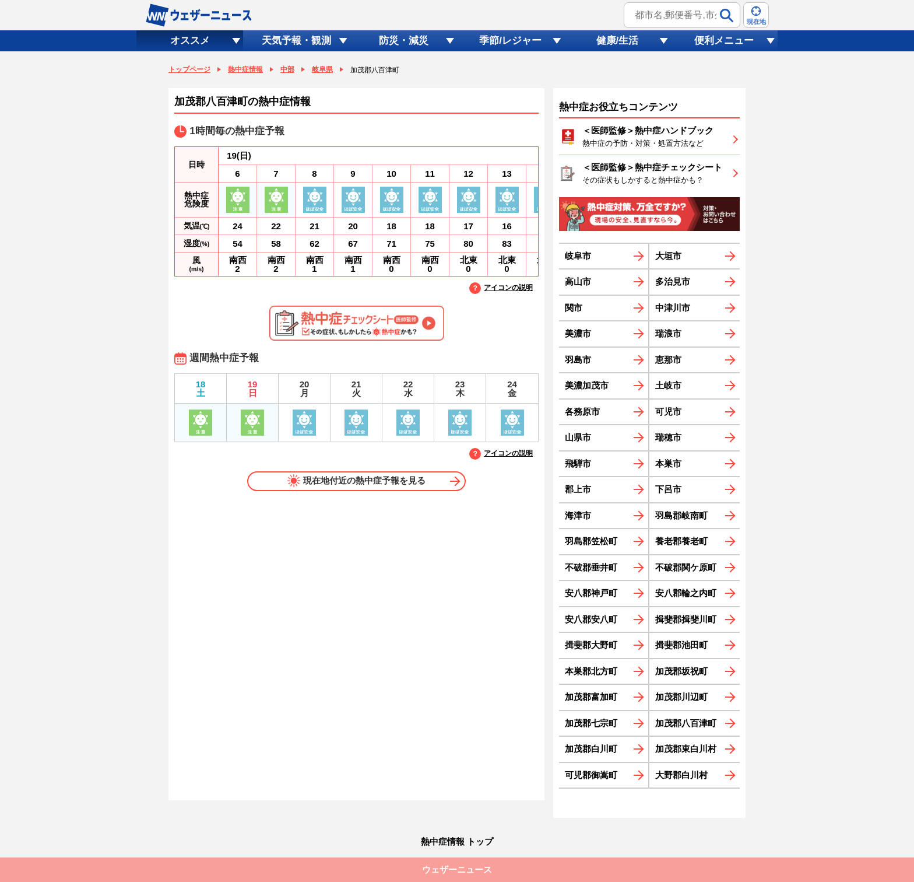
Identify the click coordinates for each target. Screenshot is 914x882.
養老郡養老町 (681, 541)
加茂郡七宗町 (591, 723)
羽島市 (578, 360)
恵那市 (668, 360)
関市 (573, 308)
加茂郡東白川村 (685, 749)
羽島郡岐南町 (681, 515)
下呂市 (668, 489)
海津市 (578, 515)
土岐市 (668, 385)
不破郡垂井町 (591, 567)
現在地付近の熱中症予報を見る (356, 480)
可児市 (668, 411)
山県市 (578, 437)
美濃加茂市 (587, 385)
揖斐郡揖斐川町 (685, 619)
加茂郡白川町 (591, 749)
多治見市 (672, 281)
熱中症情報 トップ (457, 841)
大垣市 (668, 256)
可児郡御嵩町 (591, 775)
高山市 (578, 281)
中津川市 (672, 308)
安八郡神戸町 (591, 593)
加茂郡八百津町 (685, 723)
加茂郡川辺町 (681, 697)
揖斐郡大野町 (591, 645)
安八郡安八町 (591, 619)
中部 (287, 69)
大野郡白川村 (681, 775)
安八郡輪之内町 (685, 593)
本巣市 (668, 463)
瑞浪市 (668, 333)
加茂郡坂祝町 (681, 671)
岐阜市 (578, 256)
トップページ (189, 69)
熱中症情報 (245, 69)
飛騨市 (578, 463)
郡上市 (578, 489)
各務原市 (582, 411)
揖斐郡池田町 (681, 645)
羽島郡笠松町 (591, 541)
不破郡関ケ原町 (685, 567)
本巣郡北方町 (591, 671)
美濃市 (578, 333)
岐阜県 (322, 69)
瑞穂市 (668, 437)
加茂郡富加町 (591, 697)
